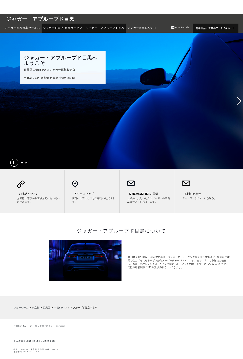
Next (239, 101)
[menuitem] (22, 28)
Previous (4, 101)
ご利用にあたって (22, 326)
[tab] (22, 162)
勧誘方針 (60, 326)
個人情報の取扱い (44, 326)
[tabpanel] (121, 101)
